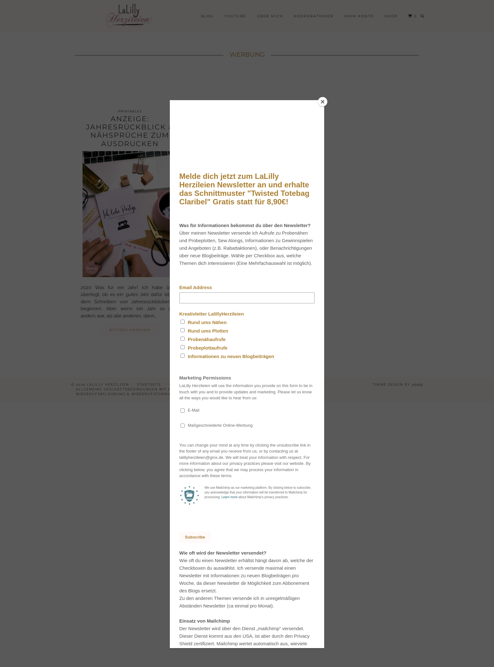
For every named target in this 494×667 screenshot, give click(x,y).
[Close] (322, 101)
